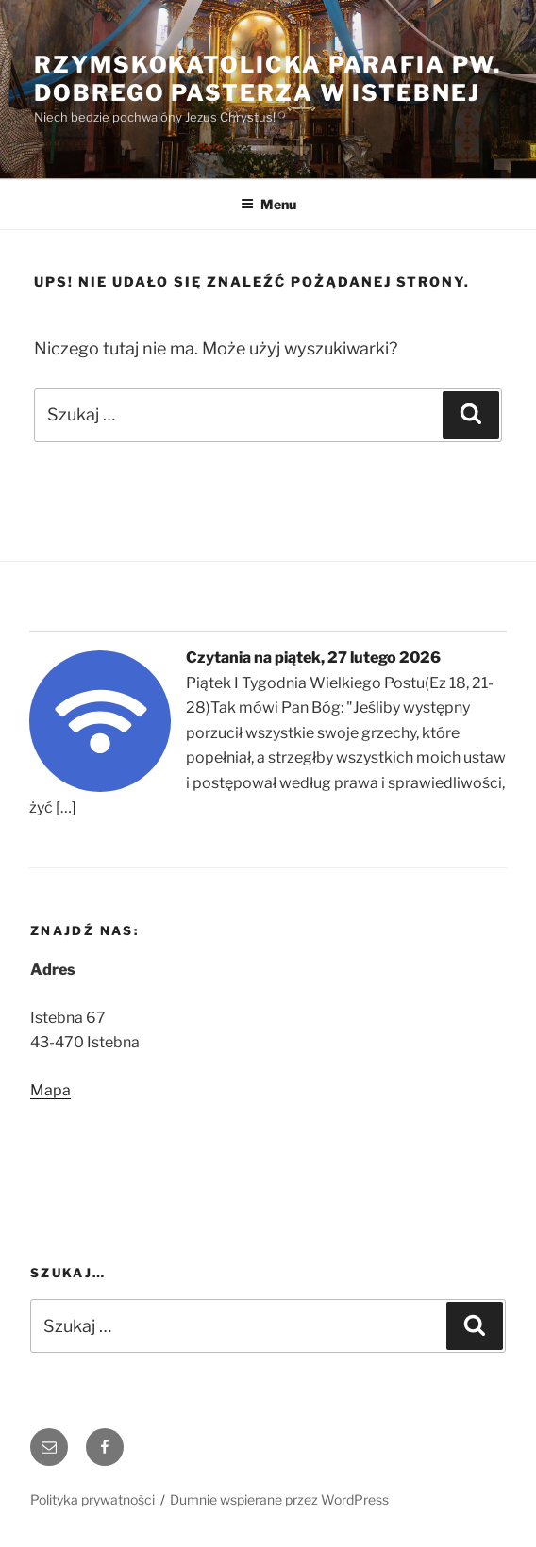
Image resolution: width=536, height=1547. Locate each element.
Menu (268, 204)
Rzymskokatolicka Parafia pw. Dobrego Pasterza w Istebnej (267, 79)
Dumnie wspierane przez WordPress (279, 1499)
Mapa (50, 1090)
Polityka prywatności (92, 1499)
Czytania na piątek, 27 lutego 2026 (313, 658)
